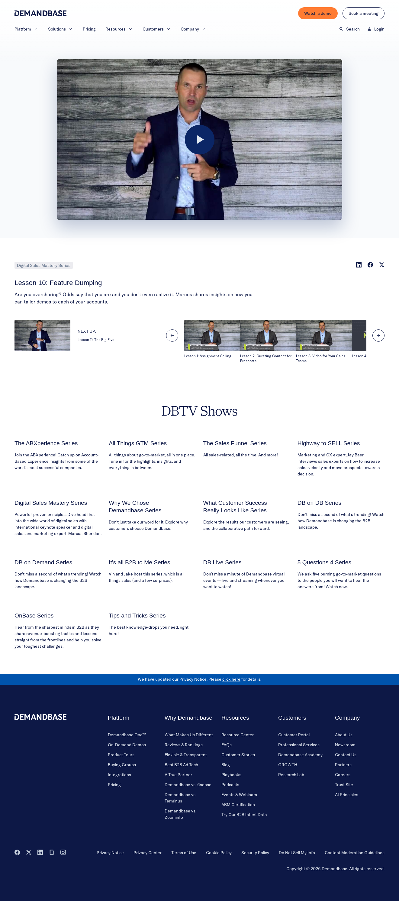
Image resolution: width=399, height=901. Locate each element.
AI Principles (346, 794)
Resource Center (237, 734)
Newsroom (345, 744)
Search (349, 29)
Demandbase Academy (300, 754)
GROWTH (287, 764)
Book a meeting (363, 13)
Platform (26, 29)
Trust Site (344, 784)
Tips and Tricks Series (137, 615)
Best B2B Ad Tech (181, 764)
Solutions (60, 29)
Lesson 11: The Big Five (96, 339)
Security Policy (255, 852)
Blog (225, 764)
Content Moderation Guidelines (355, 852)
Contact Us (345, 754)
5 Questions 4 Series (324, 562)
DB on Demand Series (43, 562)
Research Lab (291, 774)
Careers (342, 774)
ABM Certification (238, 804)
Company (193, 29)
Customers (157, 29)
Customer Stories (238, 754)
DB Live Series (222, 562)
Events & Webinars (239, 794)
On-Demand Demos (127, 744)
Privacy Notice (110, 852)
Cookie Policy (219, 852)
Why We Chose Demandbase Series (135, 507)
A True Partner (178, 774)
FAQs (226, 744)
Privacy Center (148, 852)
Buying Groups (122, 764)
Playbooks (231, 774)
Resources (119, 29)
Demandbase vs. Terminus (180, 798)
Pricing (89, 29)
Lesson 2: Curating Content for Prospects (265, 358)
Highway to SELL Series (329, 443)
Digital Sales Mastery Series (43, 265)
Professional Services (299, 744)
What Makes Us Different (189, 734)
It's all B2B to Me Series (139, 562)
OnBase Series (33, 615)
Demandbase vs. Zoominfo (180, 814)
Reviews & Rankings (184, 744)
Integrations (119, 774)
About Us (343, 734)
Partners (343, 764)
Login (376, 29)
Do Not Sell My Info (297, 852)
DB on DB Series (319, 503)
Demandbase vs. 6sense (188, 784)
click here (231, 679)
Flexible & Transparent (186, 754)
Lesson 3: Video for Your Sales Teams (320, 358)
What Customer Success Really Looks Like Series (235, 507)
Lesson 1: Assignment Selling (207, 356)
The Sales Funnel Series (235, 443)
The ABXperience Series (46, 443)
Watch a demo (318, 13)
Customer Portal (294, 734)
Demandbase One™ (127, 734)
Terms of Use (183, 852)
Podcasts (230, 784)
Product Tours (121, 754)
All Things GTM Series (138, 443)
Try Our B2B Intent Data (244, 814)
